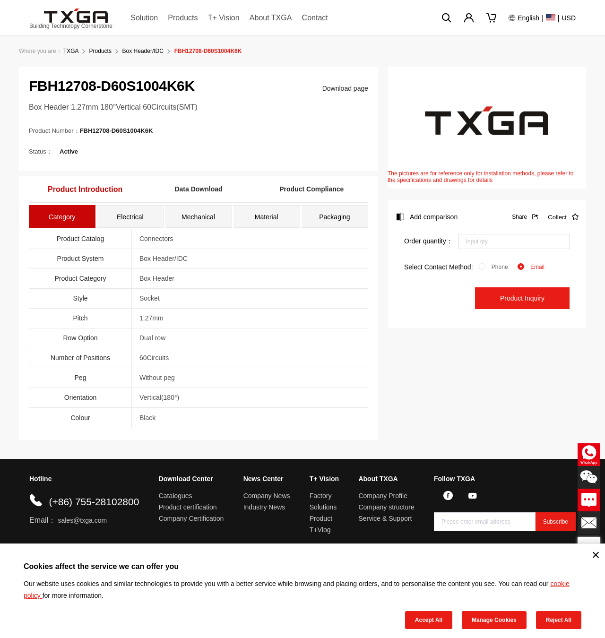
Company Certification (191, 518)
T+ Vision (224, 18)
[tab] (62, 216)
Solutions (323, 507)
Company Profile (382, 496)
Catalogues (175, 496)
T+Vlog (320, 530)
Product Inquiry (522, 298)
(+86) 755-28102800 (94, 501)
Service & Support (385, 518)
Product (321, 518)
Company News (266, 496)
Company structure (386, 507)
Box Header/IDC (143, 51)
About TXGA (271, 18)
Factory (321, 496)
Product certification (188, 507)
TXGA (70, 51)
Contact (315, 18)
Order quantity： (428, 241)
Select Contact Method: (438, 267)
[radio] (493, 267)
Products (183, 18)
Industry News (264, 507)
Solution (144, 18)
